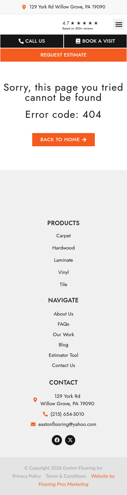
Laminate (63, 260)
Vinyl (63, 272)
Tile (63, 284)
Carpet (63, 235)
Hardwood (63, 248)
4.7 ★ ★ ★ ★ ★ (80, 23)
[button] (118, 24)
